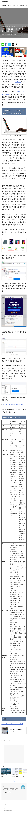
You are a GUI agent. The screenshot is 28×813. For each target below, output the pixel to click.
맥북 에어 (18, 82)
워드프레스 (3, 5)
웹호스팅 (9, 5)
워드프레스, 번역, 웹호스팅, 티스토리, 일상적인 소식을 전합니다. (10, 788)
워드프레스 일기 (5, 2)
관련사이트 (3, 804)
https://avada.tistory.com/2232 (12, 724)
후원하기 (22, 5)
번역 (14, 5)
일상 (18, 5)
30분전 (5, 786)
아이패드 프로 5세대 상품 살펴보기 (13, 405)
